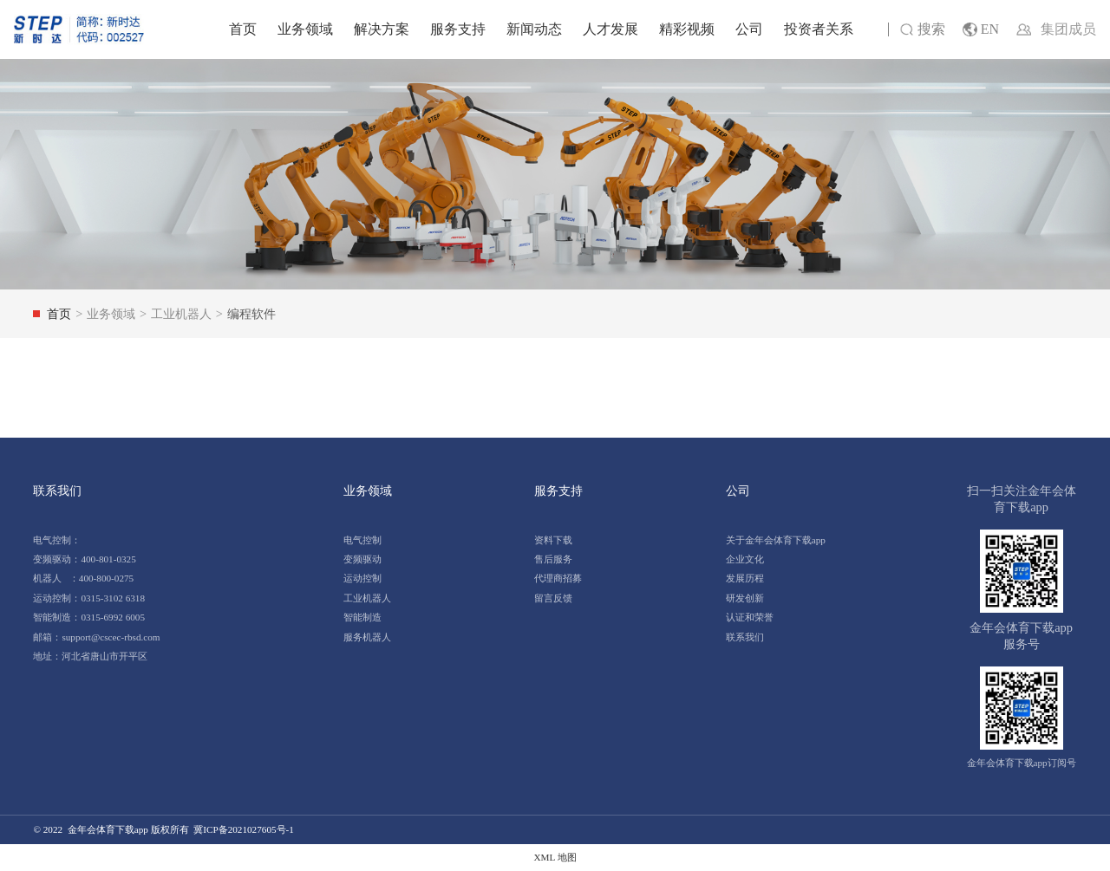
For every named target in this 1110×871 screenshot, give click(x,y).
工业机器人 (367, 598)
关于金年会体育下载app (776, 540)
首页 (243, 29)
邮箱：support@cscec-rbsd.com (96, 637)
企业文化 (745, 559)
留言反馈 (553, 598)
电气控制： (57, 540)
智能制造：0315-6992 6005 (89, 617)
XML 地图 (554, 857)
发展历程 (745, 578)
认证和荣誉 (750, 617)
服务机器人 (367, 637)
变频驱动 (362, 559)
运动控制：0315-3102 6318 (89, 598)
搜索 (922, 30)
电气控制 (362, 540)
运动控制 (362, 578)
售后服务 (553, 559)
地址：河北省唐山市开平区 (90, 656)
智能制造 (362, 617)
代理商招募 (558, 578)
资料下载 (553, 540)
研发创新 (745, 598)
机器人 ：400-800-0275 (83, 578)
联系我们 (745, 637)
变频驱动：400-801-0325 (84, 559)
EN (981, 30)
